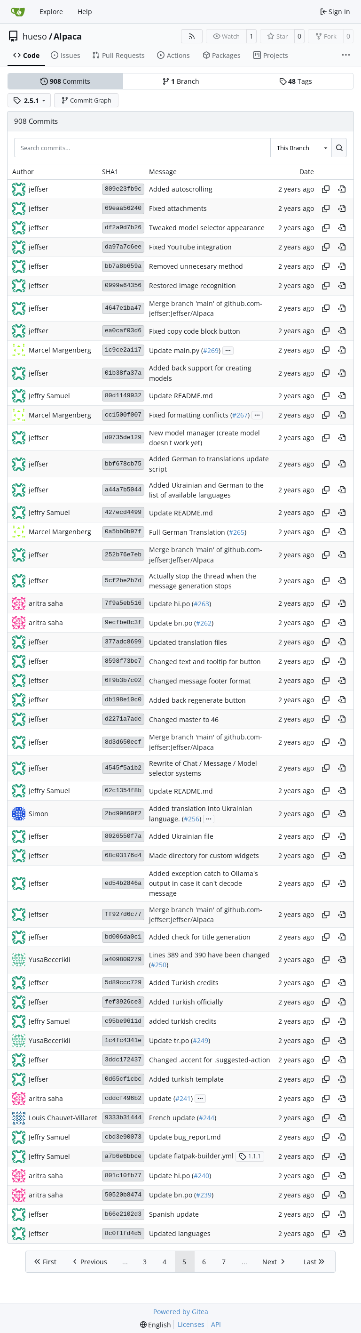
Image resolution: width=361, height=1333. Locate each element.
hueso (35, 36)
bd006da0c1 (123, 936)
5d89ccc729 (123, 982)
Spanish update (174, 1214)
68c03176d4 (123, 855)
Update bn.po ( (172, 622)
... (228, 349)
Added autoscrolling (180, 189)
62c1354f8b (123, 790)
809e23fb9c (123, 189)
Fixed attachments (178, 208)
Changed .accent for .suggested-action (209, 1059)
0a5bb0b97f (123, 531)
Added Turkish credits (184, 982)
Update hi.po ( (171, 603)
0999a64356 (123, 285)
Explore (51, 11)
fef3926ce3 (123, 1001)
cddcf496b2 (123, 1098)
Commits (65, 81)
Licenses (191, 1324)
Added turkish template (186, 1079)
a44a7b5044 (123, 489)
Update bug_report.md (185, 1136)
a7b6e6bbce (123, 1156)
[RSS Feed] (192, 36)
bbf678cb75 (123, 463)
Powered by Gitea (180, 1311)
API (216, 1324)
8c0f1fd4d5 (123, 1233)
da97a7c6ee (123, 246)
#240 (201, 1175)
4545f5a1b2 (123, 767)
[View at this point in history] (342, 189)
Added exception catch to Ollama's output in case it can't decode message (203, 883)
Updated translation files (188, 642)
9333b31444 (123, 1117)
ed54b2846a (123, 883)
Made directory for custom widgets (204, 855)
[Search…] (339, 147)
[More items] (345, 55)
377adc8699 (123, 641)
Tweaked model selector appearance (207, 227)
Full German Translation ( (189, 532)
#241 (183, 1098)
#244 (206, 1117)
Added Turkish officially (186, 1001)
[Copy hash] (326, 189)
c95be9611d (123, 1021)
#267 (240, 414)
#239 (204, 1194)
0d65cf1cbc (123, 1079)
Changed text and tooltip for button (205, 661)
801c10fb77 (123, 1175)
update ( (162, 1098)
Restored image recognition (192, 285)
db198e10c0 (123, 699)
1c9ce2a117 (123, 349)
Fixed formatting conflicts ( (190, 414)
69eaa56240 (123, 208)
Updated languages (180, 1233)
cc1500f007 (123, 414)
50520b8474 (123, 1194)
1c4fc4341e (123, 1040)
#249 (200, 1040)
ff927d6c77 (123, 914)
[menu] (156, 1324)
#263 (201, 603)
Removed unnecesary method (196, 266)
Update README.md (181, 395)
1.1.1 (250, 1156)
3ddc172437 (123, 1059)
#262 (204, 622)
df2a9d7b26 (123, 227)
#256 (191, 818)
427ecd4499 (123, 512)
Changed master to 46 (184, 719)
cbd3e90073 (123, 1136)
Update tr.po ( (171, 1040)
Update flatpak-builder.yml (191, 1156)
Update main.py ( (176, 350)
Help (85, 11)
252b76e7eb (123, 554)
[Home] (18, 11)
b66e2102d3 (123, 1214)
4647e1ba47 (123, 308)
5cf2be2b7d (123, 580)
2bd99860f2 (123, 813)
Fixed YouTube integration (190, 246)
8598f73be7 (123, 661)
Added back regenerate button (197, 700)
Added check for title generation (200, 937)
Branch (180, 81)
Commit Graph (86, 100)
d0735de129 (123, 437)
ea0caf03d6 (123, 330)
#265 (236, 532)
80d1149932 (123, 395)
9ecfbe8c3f (123, 622)
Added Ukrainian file (181, 836)
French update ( (174, 1117)
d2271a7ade (123, 719)
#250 (158, 965)
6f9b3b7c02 (123, 680)
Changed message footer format (200, 680)
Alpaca (68, 36)
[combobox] (300, 147)
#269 (211, 350)
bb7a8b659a (123, 266)
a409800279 (123, 959)
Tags (295, 81)
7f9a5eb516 (123, 603)
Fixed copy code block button (194, 331)
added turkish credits (183, 1021)
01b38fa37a (123, 373)
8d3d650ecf (123, 742)
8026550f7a (123, 836)
